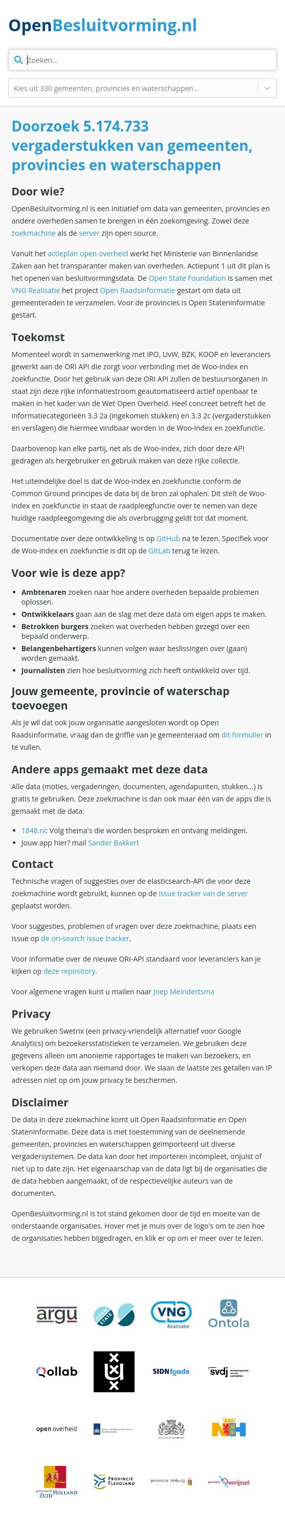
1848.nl (33, 830)
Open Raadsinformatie (138, 290)
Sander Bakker (112, 843)
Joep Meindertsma (184, 991)
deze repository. (70, 971)
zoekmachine (34, 233)
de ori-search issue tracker (85, 938)
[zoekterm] (142, 60)
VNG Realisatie (36, 290)
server (89, 233)
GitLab (159, 550)
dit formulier (243, 735)
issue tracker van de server (203, 893)
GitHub (168, 538)
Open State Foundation (187, 278)
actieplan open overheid (88, 253)
